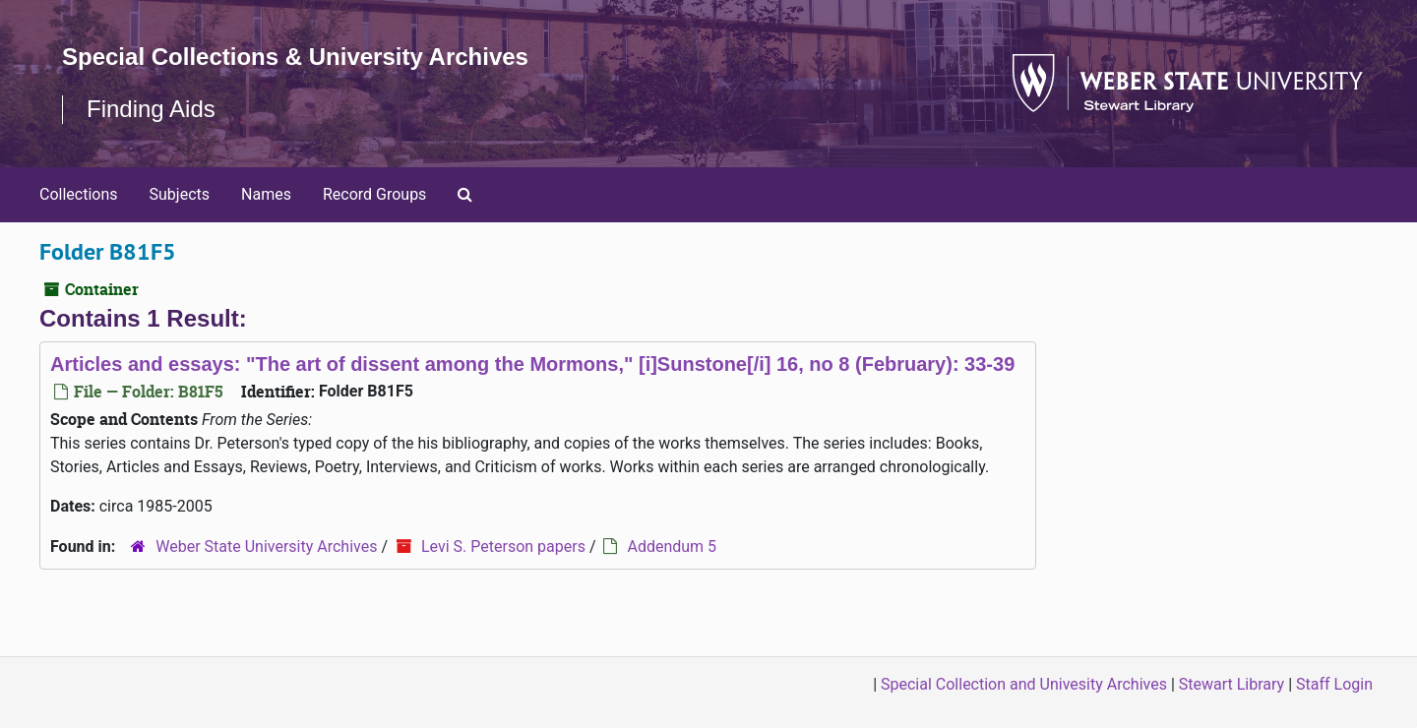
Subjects (180, 194)
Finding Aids (151, 108)
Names (266, 194)
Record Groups (374, 194)
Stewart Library (1231, 684)
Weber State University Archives (266, 546)
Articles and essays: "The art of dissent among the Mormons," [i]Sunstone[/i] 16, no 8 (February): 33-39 (532, 364)
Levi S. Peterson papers (503, 546)
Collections (78, 194)
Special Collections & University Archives (295, 56)
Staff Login (1334, 684)
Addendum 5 (671, 546)
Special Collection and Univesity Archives (1024, 684)
